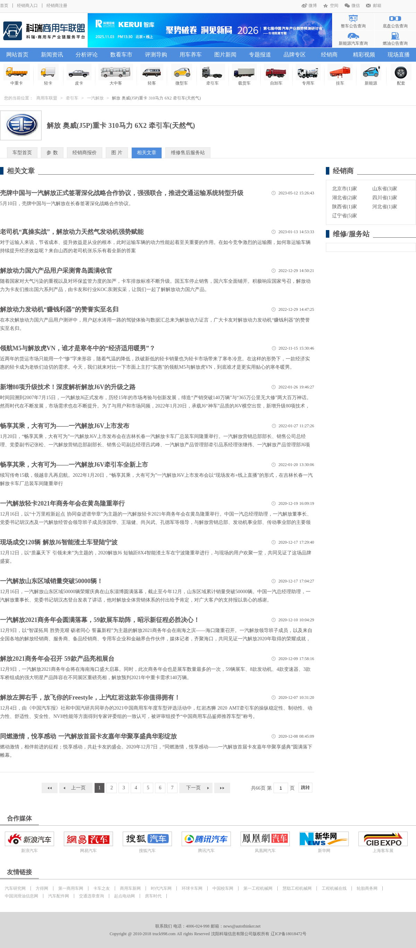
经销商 (329, 55)
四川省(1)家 (384, 197)
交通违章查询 (91, 896)
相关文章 (146, 152)
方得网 (42, 888)
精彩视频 (364, 55)
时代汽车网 (161, 888)
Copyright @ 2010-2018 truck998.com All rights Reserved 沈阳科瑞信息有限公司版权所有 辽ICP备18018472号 (208, 933)
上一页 (78, 787)
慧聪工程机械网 (297, 888)
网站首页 (17, 55)
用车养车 (191, 55)
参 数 (52, 152)
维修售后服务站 (188, 152)
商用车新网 (130, 888)
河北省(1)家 (384, 206)
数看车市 (121, 55)
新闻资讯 (52, 55)
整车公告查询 (353, 26)
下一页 (193, 787)
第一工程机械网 (257, 888)
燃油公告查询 (395, 43)
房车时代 (153, 896)
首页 (4, 5)
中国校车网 (223, 888)
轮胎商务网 (367, 888)
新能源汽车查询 (353, 43)
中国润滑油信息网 (21, 896)
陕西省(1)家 (344, 206)
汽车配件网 (58, 896)
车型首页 (22, 152)
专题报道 (260, 55)
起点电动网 (124, 896)
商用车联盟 (46, 98)
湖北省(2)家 (344, 197)
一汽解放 (95, 98)
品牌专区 (295, 55)
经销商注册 (56, 5)
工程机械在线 (334, 888)
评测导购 (156, 55)
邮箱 (377, 5)
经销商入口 (27, 5)
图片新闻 (225, 55)
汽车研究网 (15, 888)
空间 (334, 5)
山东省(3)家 (384, 188)
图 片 (117, 152)
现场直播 (399, 55)
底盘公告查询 (395, 26)
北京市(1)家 (344, 188)
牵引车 (72, 98)
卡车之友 (101, 888)
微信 (356, 5)
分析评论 (87, 55)
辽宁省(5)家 (344, 215)
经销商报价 (84, 152)
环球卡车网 (192, 888)
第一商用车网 (70, 888)
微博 (313, 5)
